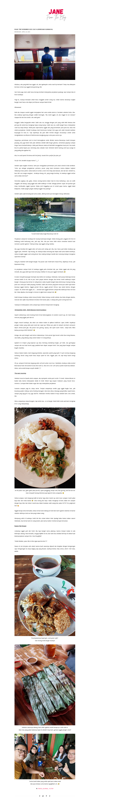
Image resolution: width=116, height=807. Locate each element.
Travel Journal (43, 788)
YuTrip (51, 788)
